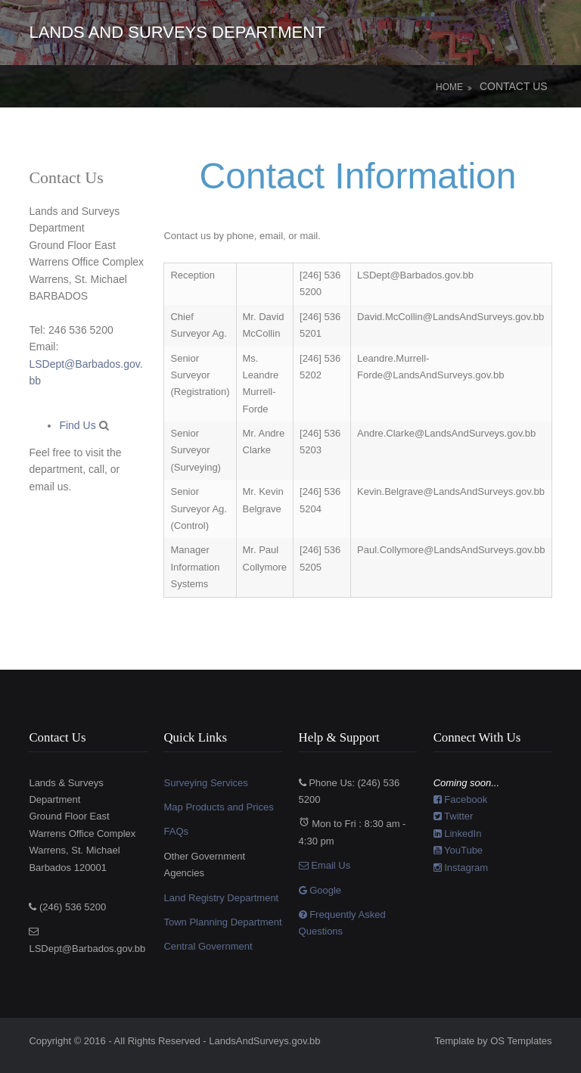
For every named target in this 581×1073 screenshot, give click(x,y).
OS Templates (520, 1041)
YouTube (458, 850)
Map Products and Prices (218, 807)
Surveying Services (205, 782)
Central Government (207, 946)
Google (320, 890)
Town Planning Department (222, 922)
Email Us (325, 865)
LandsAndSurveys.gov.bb (264, 1041)
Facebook (460, 799)
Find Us (78, 425)
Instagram (460, 867)
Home (449, 87)
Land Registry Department (220, 897)
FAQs (175, 831)
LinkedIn (457, 833)
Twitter (453, 816)
